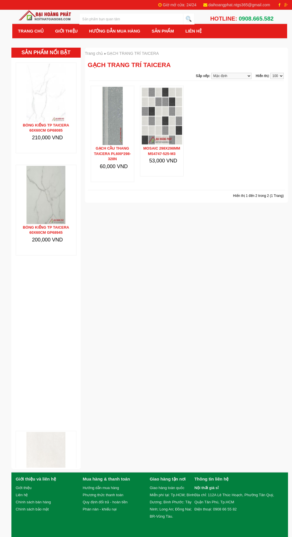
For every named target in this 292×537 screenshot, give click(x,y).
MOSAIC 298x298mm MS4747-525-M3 (161, 145)
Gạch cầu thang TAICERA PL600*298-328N (112, 147)
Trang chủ (31, 31)
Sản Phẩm (163, 31)
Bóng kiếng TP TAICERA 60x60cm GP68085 (46, 122)
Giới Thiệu (66, 31)
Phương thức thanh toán (103, 495)
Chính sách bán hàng (33, 502)
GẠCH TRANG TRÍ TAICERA (133, 53)
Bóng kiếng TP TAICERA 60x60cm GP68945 (46, 224)
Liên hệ (193, 31)
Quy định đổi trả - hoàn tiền (105, 502)
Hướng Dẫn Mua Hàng (114, 31)
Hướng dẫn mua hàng (101, 488)
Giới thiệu (23, 488)
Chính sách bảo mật (32, 509)
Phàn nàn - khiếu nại (100, 509)
